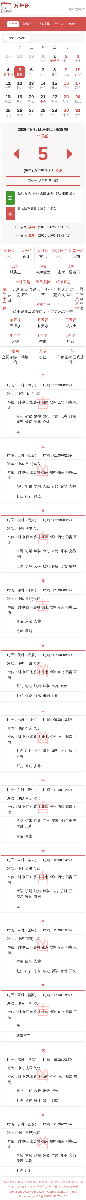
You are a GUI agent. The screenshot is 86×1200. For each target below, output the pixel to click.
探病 (53, 209)
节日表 (59, 23)
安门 (46, 209)
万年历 (13, 23)
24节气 (73, 23)
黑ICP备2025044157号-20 (49, 1196)
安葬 (40, 209)
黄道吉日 (27, 23)
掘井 (33, 209)
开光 (20, 209)
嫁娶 (27, 209)
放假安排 (44, 23)
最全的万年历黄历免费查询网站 (57, 1187)
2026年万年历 (27, 1187)
